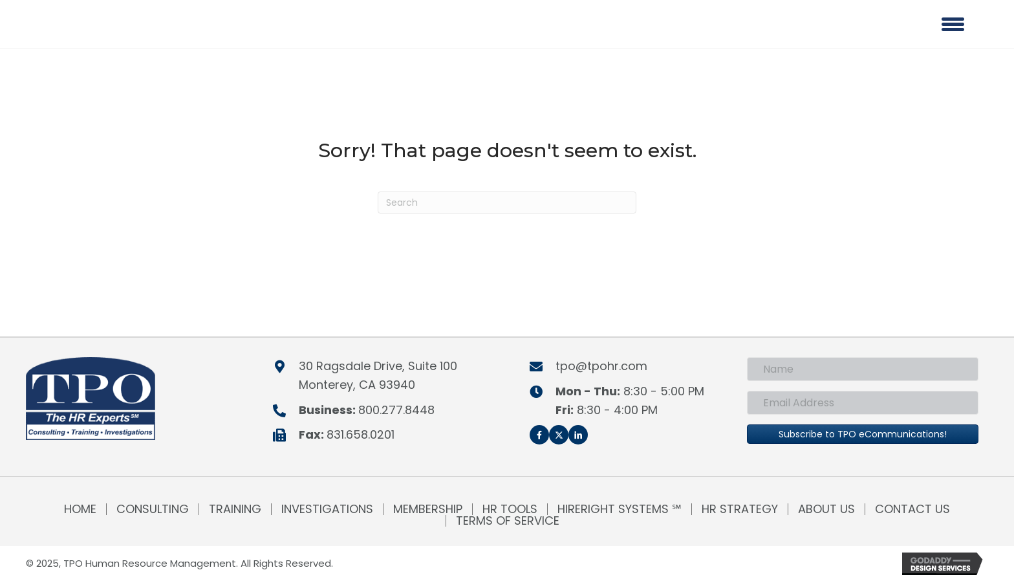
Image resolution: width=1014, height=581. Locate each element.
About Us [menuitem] (826, 509)
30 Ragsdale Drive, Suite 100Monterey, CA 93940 (378, 375)
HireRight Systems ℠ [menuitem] (619, 509)
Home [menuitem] (80, 509)
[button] (539, 434)
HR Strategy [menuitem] (740, 509)
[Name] (862, 369)
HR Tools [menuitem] (509, 509)
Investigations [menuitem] (327, 509)
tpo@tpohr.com (601, 366)
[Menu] (952, 24)
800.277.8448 (396, 410)
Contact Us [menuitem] (912, 509)
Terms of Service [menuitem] (507, 521)
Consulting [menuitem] (152, 509)
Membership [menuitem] (427, 509)
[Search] (507, 203)
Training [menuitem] (235, 509)
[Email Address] (862, 403)
